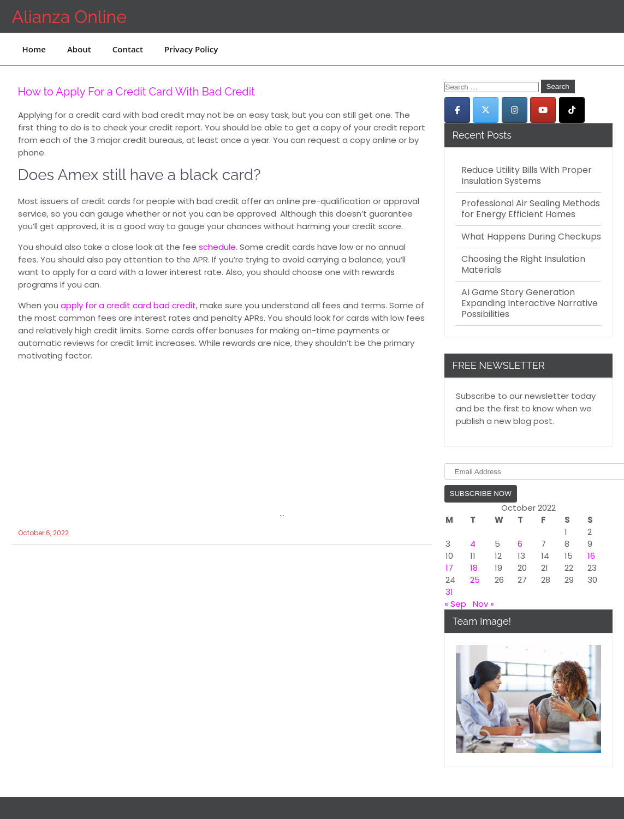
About (79, 49)
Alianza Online (69, 17)
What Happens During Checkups (531, 236)
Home (34, 49)
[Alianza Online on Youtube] (543, 110)
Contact (127, 49)
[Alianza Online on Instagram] (514, 110)
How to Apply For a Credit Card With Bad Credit (136, 91)
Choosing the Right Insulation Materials (523, 265)
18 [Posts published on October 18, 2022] (474, 567)
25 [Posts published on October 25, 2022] (475, 579)
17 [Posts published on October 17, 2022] (449, 567)
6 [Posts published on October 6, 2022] (520, 543)
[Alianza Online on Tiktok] (572, 110)
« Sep (455, 603)
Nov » (483, 603)
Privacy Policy (191, 49)
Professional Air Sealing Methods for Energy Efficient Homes (530, 209)
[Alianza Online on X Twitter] (485, 110)
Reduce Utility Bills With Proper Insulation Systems (526, 176)
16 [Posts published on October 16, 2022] (591, 555)
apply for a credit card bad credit (128, 305)
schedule (217, 247)
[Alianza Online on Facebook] (457, 110)
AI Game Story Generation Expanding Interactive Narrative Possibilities (529, 303)
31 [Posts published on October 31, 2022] (449, 591)
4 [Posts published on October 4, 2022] (473, 543)
